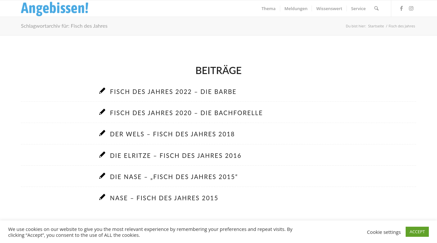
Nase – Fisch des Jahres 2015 (164, 198)
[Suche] (376, 8)
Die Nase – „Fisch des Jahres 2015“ (174, 176)
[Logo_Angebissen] (55, 8)
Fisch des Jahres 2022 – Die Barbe (173, 91)
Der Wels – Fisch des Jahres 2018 (172, 134)
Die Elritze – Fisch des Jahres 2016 (176, 155)
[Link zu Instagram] (411, 8)
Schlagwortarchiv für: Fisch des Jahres (64, 26)
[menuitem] (268, 8)
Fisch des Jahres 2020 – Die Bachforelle (186, 112)
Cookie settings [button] (384, 232)
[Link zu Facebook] (401, 8)
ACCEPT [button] (417, 232)
